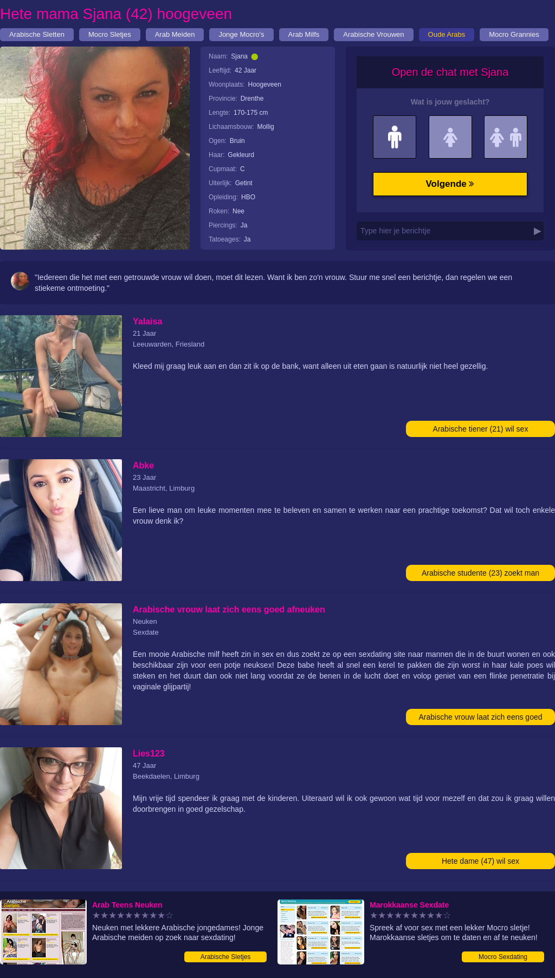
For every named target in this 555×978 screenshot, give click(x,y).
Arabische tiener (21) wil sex (480, 429)
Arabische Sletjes (226, 957)
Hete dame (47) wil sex (480, 861)
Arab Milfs (304, 34)
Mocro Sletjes (109, 34)
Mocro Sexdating (503, 957)
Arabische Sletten (36, 34)
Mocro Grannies (514, 34)
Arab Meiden (175, 34)
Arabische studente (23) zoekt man (480, 573)
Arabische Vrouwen (373, 34)
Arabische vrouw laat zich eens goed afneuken (480, 719)
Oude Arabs (447, 34)
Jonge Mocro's (241, 34)
